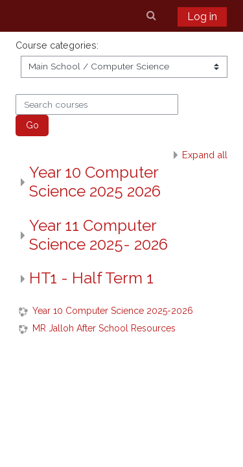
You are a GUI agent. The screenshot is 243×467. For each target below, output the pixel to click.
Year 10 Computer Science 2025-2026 (112, 310)
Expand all (204, 154)
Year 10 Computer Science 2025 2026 (95, 181)
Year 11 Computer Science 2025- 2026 (98, 235)
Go (32, 125)
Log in (202, 16)
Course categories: (57, 45)
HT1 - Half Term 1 (91, 278)
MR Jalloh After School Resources (104, 328)
